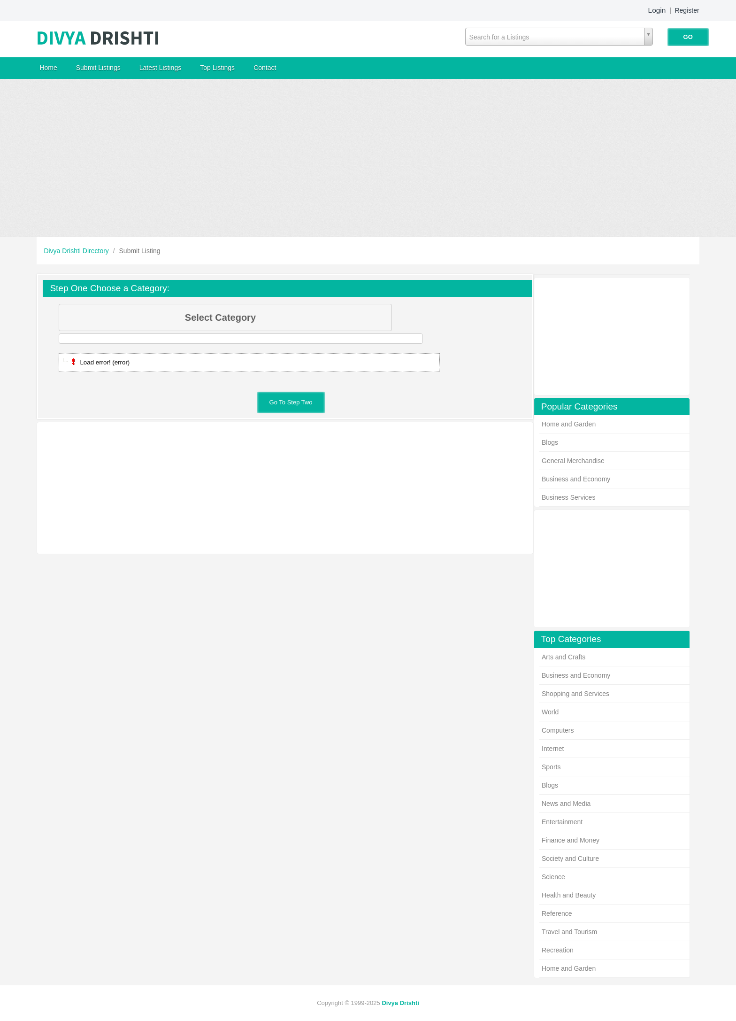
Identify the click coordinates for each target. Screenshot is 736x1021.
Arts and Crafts (563, 657)
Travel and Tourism (569, 932)
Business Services (568, 497)
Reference (557, 913)
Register (687, 10)
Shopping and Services (575, 693)
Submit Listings (98, 67)
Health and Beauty (569, 895)
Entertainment (562, 822)
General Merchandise (573, 460)
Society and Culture (570, 858)
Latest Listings (160, 67)
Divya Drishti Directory (77, 251)
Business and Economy (576, 479)
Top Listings (217, 67)
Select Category (287, 317)
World (550, 712)
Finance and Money (570, 840)
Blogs (550, 442)
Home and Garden (569, 424)
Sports (551, 767)
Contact (264, 67)
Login (657, 10)
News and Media (566, 803)
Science (553, 877)
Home (48, 67)
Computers (558, 730)
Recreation (558, 950)
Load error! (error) (105, 362)
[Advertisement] (368, 158)
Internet (553, 748)
